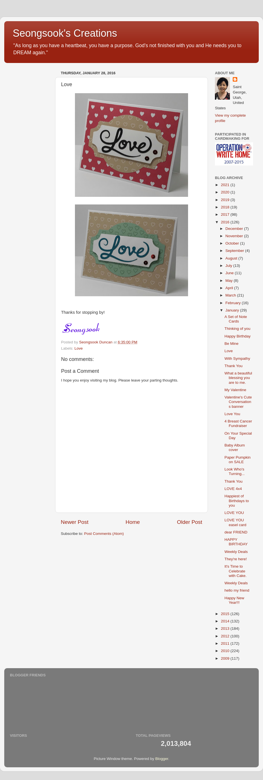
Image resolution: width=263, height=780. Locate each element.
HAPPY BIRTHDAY (236, 541)
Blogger (161, 759)
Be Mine (232, 343)
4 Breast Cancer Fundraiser (238, 423)
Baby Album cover (235, 447)
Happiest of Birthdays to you (237, 500)
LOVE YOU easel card (235, 522)
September (235, 251)
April (229, 288)
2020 (225, 192)
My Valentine (235, 390)
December (234, 228)
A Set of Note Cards (236, 319)
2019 (225, 200)
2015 (225, 614)
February (233, 303)
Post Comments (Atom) (104, 533)
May (229, 280)
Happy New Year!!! (234, 600)
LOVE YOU (234, 513)
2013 (225, 628)
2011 (225, 643)
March (231, 295)
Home (133, 522)
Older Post (189, 522)
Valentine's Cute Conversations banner (238, 401)
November (234, 236)
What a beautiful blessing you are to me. (238, 377)
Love (78, 348)
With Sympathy (237, 358)
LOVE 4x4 (233, 489)
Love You (232, 414)
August (231, 258)
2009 (225, 658)
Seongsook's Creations (65, 33)
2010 (225, 651)
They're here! (236, 559)
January (232, 310)
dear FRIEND (236, 532)
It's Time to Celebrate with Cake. (236, 571)
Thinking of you (238, 328)
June (230, 273)
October (232, 243)
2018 (225, 207)
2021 (225, 185)
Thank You (234, 366)
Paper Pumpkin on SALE (238, 459)
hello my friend (237, 590)
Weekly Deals (236, 552)
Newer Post (75, 522)
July (229, 265)
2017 (225, 214)
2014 (225, 621)
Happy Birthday (238, 336)
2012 (225, 636)
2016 (225, 222)
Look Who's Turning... (235, 471)
